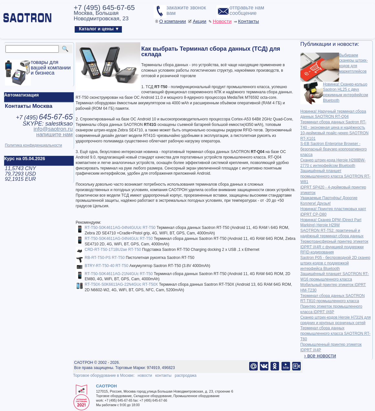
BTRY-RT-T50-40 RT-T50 (106, 265)
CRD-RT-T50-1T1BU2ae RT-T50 (113, 249)
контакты (163, 375)
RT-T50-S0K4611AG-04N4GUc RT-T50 (119, 238)
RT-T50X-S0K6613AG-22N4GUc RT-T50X (121, 284)
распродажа (185, 375)
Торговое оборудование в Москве (103, 375)
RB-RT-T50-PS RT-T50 (105, 257)
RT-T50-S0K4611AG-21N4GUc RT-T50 (119, 274)
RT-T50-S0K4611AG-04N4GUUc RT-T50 (120, 227)
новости (145, 375)
